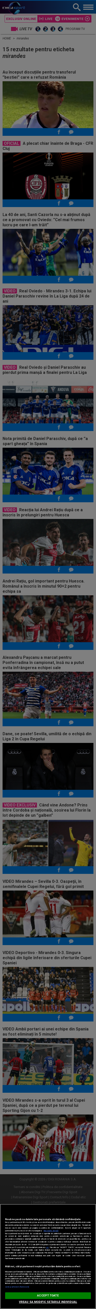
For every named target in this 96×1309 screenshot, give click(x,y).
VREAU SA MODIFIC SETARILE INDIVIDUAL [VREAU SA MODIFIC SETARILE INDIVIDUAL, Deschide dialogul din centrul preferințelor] (48, 1302)
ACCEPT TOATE (48, 1295)
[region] (48, 1256)
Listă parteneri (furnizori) (17, 1287)
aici (47, 1247)
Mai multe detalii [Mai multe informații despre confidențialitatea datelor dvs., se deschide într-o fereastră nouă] (51, 1231)
